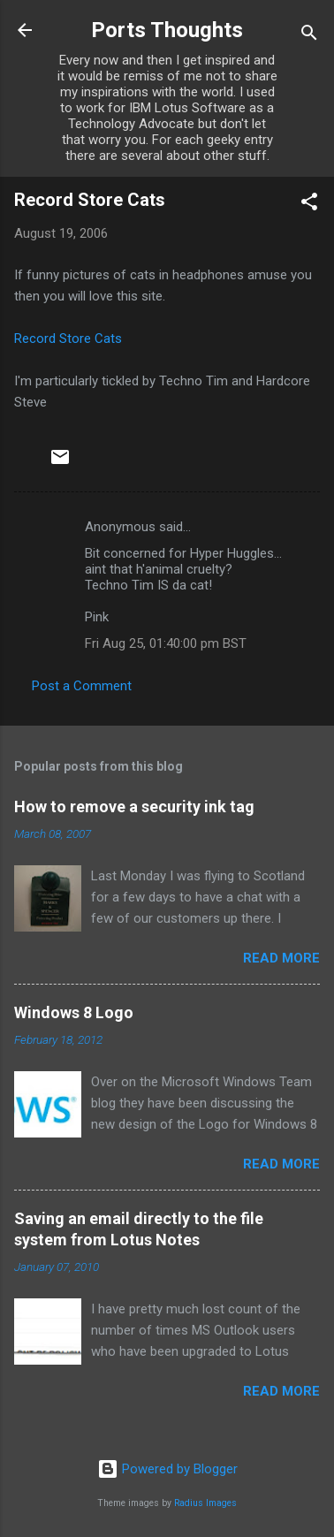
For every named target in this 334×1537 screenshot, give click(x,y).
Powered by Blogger (167, 1469)
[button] (309, 204)
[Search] (309, 36)
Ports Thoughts (167, 30)
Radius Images (205, 1503)
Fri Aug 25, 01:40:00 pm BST (166, 643)
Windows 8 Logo (73, 1012)
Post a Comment (82, 686)
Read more (281, 958)
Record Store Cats (68, 338)
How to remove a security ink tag (134, 806)
